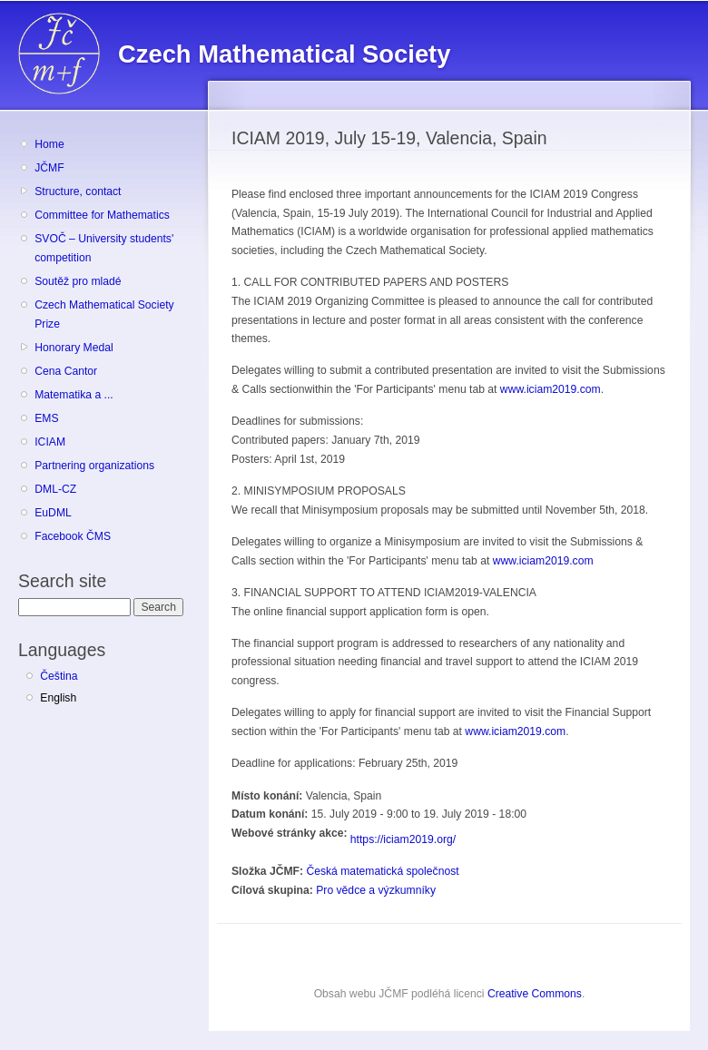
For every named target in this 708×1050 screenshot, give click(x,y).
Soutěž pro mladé (77, 281)
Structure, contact (77, 191)
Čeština (58, 676)
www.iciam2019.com (550, 389)
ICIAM (49, 442)
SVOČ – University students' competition (103, 248)
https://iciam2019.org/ (403, 839)
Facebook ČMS (72, 536)
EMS (46, 418)
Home (49, 144)
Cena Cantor (65, 371)
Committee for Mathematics (102, 215)
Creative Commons (534, 993)
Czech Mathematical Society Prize (103, 314)
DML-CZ (55, 489)
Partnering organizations (94, 465)
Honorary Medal (73, 347)
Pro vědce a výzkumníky (376, 890)
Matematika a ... (73, 394)
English (58, 698)
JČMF (49, 168)
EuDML (53, 512)
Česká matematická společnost (382, 871)
